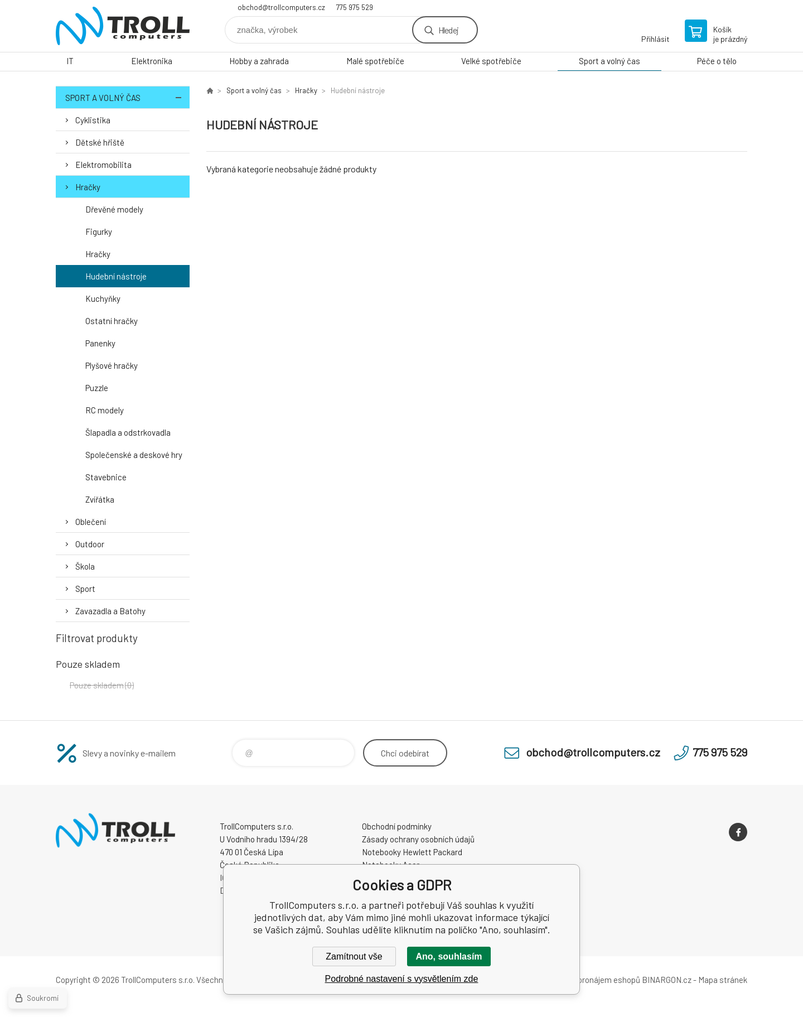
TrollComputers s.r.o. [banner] (123, 26)
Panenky (100, 343)
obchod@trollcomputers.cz (281, 7)
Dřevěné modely (114, 209)
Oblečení (90, 522)
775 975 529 (354, 7)
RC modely (104, 410)
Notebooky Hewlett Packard (412, 852)
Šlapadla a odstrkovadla (128, 432)
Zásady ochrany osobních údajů (418, 839)
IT (70, 61)
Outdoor (89, 544)
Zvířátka (99, 499)
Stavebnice (106, 477)
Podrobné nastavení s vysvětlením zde (401, 979)
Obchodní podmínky (397, 826)
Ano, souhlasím (448, 956)
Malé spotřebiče (375, 61)
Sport (85, 589)
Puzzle (96, 388)
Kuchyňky (102, 298)
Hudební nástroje (116, 276)
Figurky (98, 231)
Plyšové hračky (111, 365)
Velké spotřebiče (491, 61)
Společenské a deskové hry (133, 455)
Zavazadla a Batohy (110, 611)
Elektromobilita (103, 165)
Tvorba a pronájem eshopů (592, 980)
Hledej (448, 30)
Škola (85, 566)
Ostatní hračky (111, 321)
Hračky (87, 187)
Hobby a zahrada (259, 61)
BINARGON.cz (666, 980)
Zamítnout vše (354, 956)
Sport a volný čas (609, 61)
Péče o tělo (717, 61)
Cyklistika (92, 120)
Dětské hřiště (99, 142)
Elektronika (151, 61)
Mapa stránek (722, 980)
